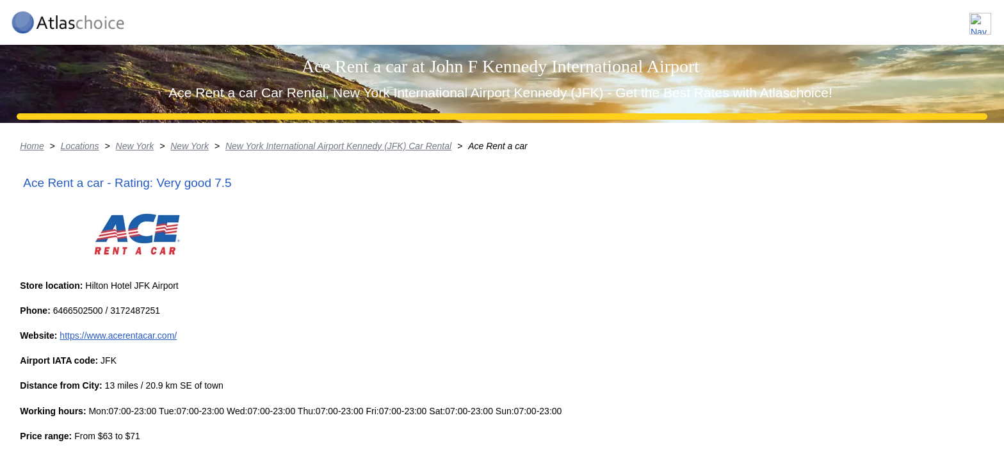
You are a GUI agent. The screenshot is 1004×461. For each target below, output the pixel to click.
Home (146, 246)
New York (250, 246)
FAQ (908, 18)
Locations (785, 18)
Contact (961, 18)
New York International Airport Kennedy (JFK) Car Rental (455, 246)
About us (852, 18)
